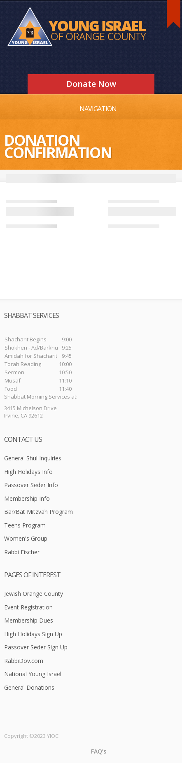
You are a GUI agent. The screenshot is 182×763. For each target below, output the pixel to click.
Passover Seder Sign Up (36, 647)
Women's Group (25, 538)
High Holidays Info (28, 472)
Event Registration (28, 607)
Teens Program (25, 525)
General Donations (29, 687)
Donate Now (91, 83)
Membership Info (27, 498)
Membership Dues (28, 620)
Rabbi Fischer (22, 552)
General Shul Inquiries (32, 458)
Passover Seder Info (31, 485)
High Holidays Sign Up (33, 634)
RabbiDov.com (23, 661)
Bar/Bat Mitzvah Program (38, 512)
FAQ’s (98, 751)
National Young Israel (32, 674)
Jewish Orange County (33, 593)
